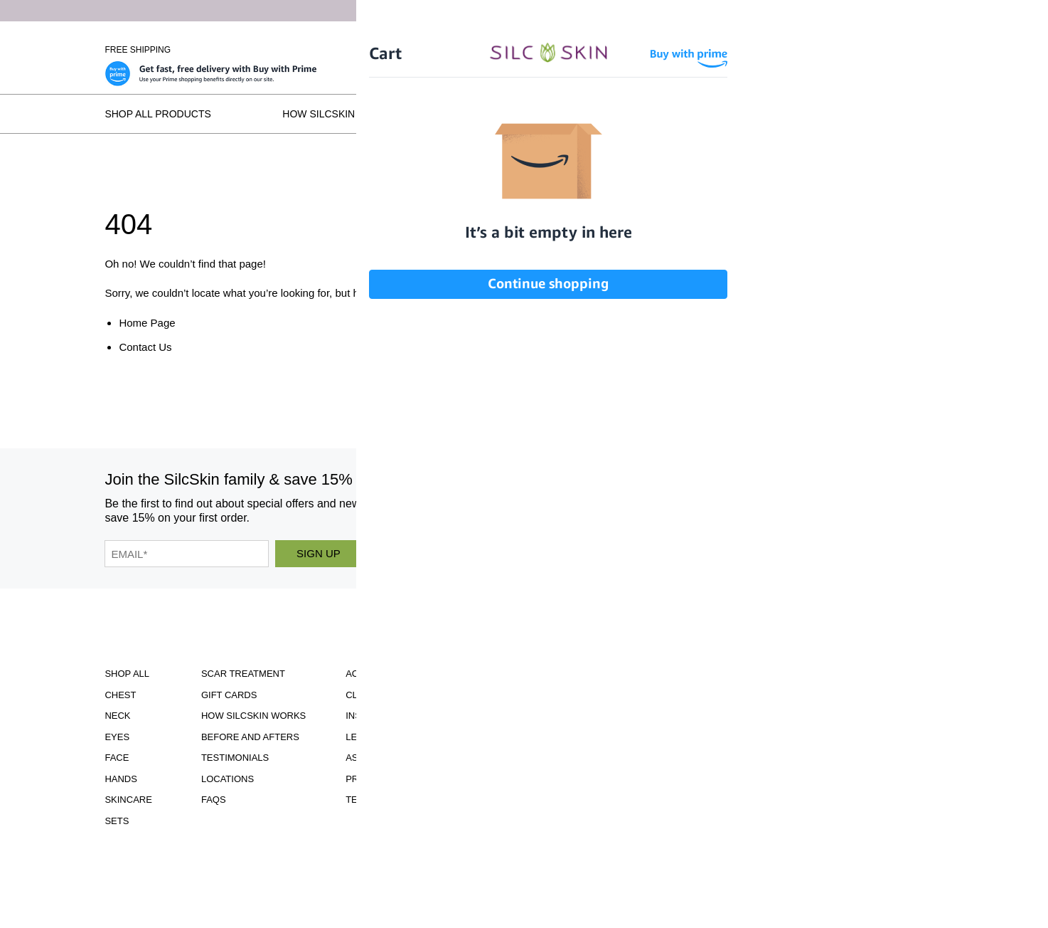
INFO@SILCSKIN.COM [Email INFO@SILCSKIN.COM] (570, 787)
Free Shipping (138, 50)
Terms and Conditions (403, 799)
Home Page (147, 323)
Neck (117, 715)
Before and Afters (520, 114)
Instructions (380, 715)
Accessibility (380, 673)
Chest (120, 695)
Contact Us (145, 347)
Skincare (128, 799)
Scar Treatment (243, 673)
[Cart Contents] (861, 50)
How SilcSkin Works (338, 114)
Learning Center (390, 737)
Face (117, 757)
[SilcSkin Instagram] (618, 508)
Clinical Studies (387, 695)
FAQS (213, 799)
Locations (816, 114)
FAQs (929, 114)
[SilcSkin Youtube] (699, 508)
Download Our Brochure (570, 678)
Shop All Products (157, 114)
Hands (121, 779)
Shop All (127, 673)
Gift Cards (229, 695)
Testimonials (680, 114)
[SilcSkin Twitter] (790, 508)
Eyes (117, 737)
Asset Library (381, 757)
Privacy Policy (384, 779)
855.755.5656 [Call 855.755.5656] (570, 774)
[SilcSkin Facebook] (657, 508)
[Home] (524, 50)
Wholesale (916, 50)
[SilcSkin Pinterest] (745, 508)
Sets (117, 821)
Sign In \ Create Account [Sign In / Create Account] (774, 50)
